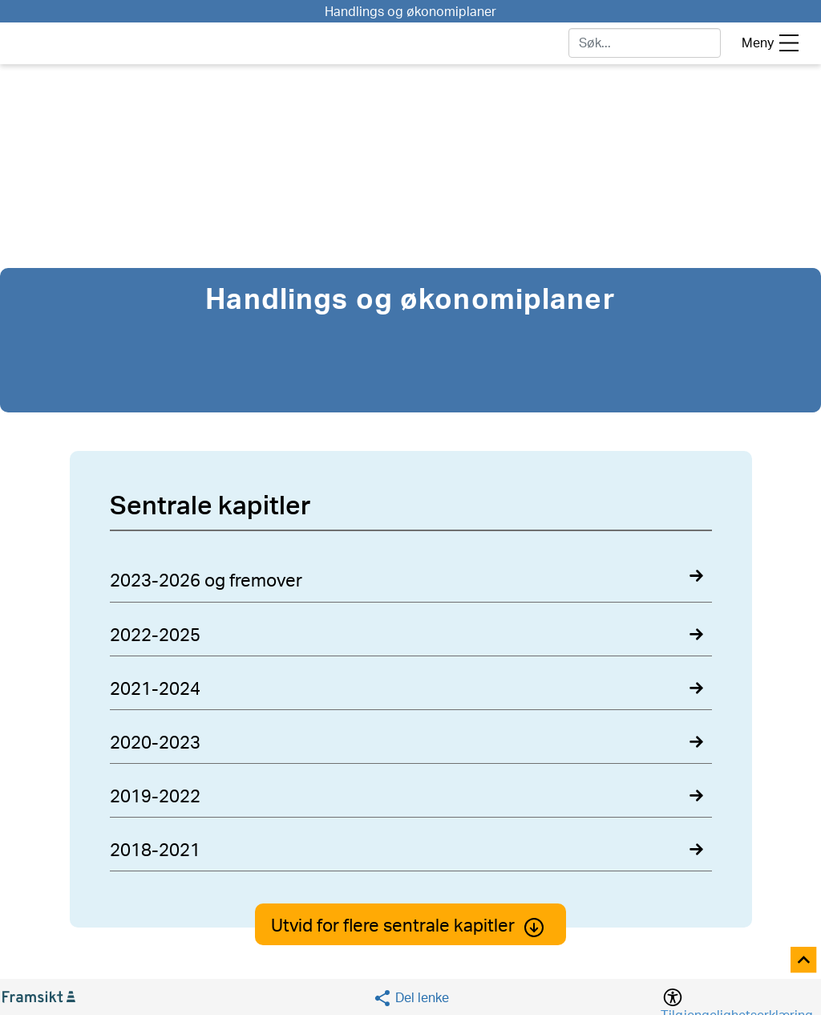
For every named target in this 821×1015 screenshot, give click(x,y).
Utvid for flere (410, 926)
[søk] (644, 43)
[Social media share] (411, 998)
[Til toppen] (805, 961)
